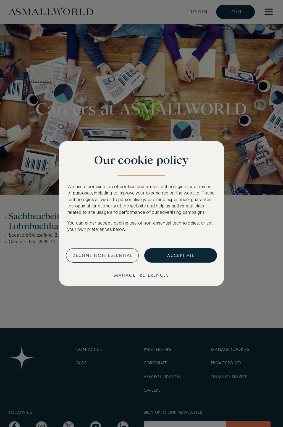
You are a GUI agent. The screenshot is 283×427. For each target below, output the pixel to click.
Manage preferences (141, 275)
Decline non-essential (102, 255)
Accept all (180, 255)
